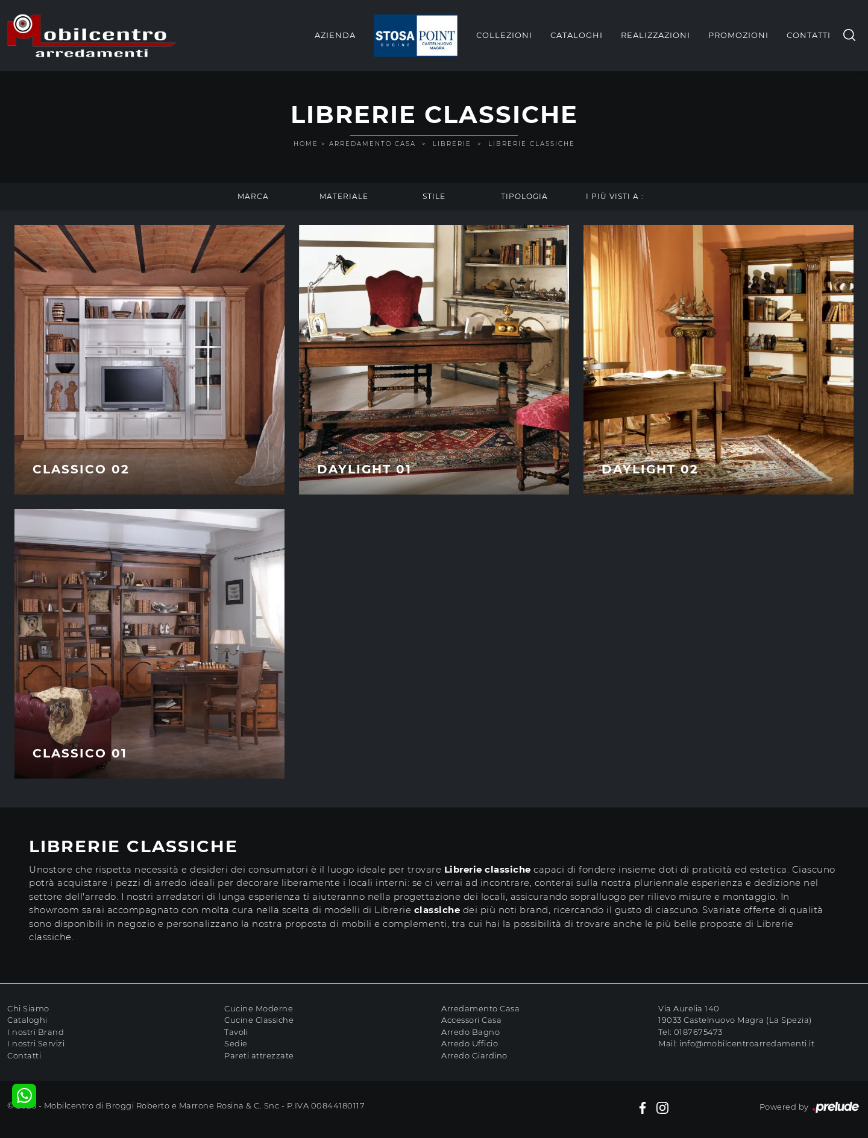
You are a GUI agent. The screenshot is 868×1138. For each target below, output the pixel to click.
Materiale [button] (343, 196)
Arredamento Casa (372, 144)
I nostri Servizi (35, 1043)
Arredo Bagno (470, 1032)
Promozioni (738, 35)
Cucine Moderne (258, 1008)
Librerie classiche (531, 144)
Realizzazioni (655, 35)
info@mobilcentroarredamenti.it (746, 1043)
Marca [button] (253, 196)
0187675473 (698, 1032)
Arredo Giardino (474, 1055)
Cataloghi (576, 35)
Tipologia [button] (524, 196)
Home (306, 144)
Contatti (809, 35)
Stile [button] (434, 196)
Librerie (452, 144)
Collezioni (504, 35)
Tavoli (236, 1032)
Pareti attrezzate (259, 1055)
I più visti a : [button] (615, 196)
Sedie (236, 1043)
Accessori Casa (471, 1020)
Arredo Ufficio (469, 1043)
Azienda (335, 35)
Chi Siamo (28, 1008)
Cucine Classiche (259, 1020)
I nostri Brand (35, 1032)
